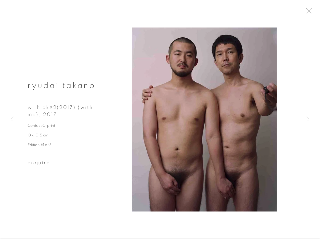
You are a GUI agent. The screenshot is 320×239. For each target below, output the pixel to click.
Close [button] (311, 12)
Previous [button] (12, 119)
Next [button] (308, 119)
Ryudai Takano (62, 87)
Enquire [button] (39, 164)
